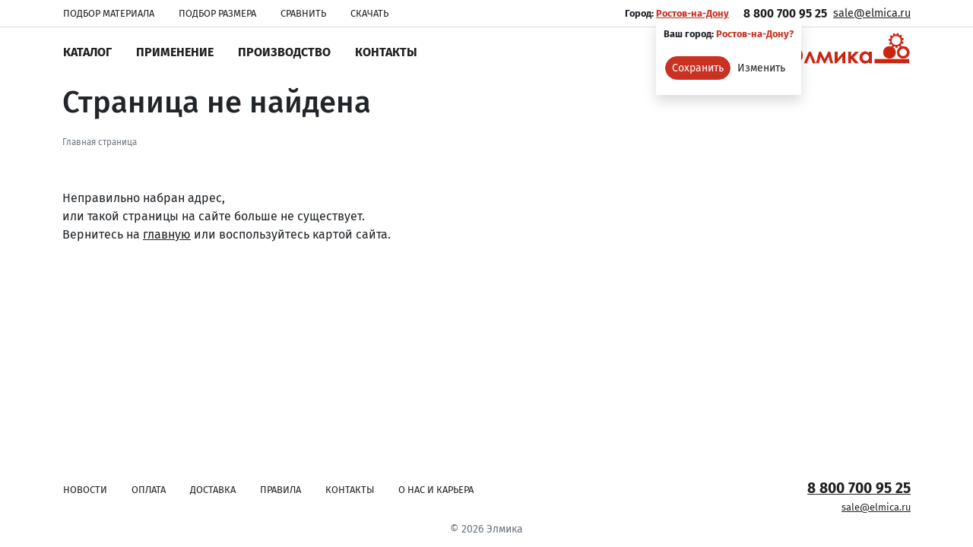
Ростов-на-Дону (692, 13)
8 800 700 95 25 (785, 14)
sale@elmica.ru (872, 13)
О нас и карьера (436, 489)
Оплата (149, 489)
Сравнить (303, 13)
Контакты (386, 52)
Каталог (87, 52)
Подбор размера (217, 13)
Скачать (369, 13)
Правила (280, 489)
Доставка (213, 489)
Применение (175, 52)
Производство (284, 52)
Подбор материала (108, 13)
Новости (85, 489)
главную (167, 234)
